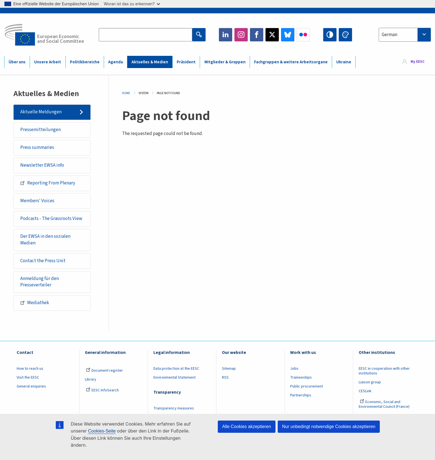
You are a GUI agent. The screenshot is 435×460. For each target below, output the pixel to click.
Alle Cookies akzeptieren (246, 426)
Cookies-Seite (102, 431)
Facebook (256, 34)
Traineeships (301, 377)
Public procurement (306, 386)
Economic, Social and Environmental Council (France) (384, 404)
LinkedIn (225, 34)
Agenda (115, 62)
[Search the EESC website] (145, 34)
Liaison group (370, 382)
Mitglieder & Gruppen (225, 62)
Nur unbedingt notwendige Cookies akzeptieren (328, 426)
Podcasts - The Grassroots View (51, 218)
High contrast (330, 34)
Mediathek (34, 302)
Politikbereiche (85, 62)
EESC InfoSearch (102, 390)
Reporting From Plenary (47, 183)
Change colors (345, 34)
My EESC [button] (417, 61)
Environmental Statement (174, 377)
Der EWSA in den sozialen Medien (45, 239)
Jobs (294, 368)
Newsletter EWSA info (42, 165)
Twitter (272, 34)
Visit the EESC (28, 377)
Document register (104, 370)
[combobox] (405, 35)
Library (90, 379)
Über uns (17, 62)
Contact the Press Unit (42, 261)
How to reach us (30, 368)
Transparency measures (173, 408)
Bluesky (287, 34)
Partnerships (300, 395)
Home (126, 93)
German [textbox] (389, 34)
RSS (225, 377)
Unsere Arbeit (47, 62)
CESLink (365, 391)
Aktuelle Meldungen (41, 112)
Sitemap (229, 368)
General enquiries (31, 386)
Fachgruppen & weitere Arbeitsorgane (291, 62)
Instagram (241, 34)
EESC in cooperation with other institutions (384, 371)
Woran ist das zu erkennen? (132, 3)
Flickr (303, 34)
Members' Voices (37, 201)
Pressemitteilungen (40, 129)
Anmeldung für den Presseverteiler (39, 282)
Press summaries (37, 147)
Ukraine (343, 62)
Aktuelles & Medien (149, 62)
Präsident (186, 62)
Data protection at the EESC (176, 368)
